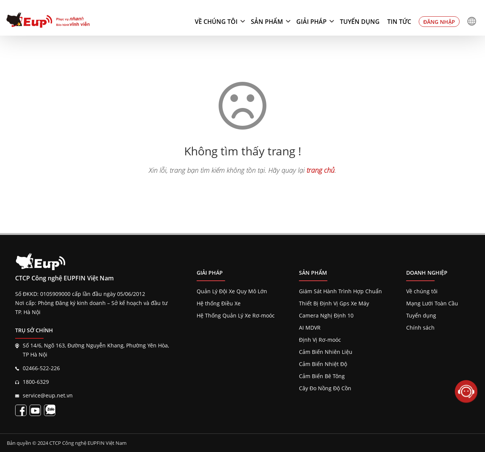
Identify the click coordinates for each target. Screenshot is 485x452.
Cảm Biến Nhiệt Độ (323, 364)
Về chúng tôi (216, 21)
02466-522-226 (41, 368)
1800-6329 (36, 381)
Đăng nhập (439, 21)
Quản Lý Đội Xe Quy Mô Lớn (232, 291)
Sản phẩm (267, 21)
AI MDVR (310, 327)
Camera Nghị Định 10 (326, 315)
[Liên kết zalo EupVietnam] (49, 410)
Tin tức (399, 21)
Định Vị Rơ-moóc (320, 339)
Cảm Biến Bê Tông (322, 376)
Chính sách (420, 327)
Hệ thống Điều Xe (219, 303)
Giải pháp (311, 21)
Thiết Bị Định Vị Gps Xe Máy (334, 303)
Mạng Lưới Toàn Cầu (432, 303)
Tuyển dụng (360, 21)
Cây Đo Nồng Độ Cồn (325, 388)
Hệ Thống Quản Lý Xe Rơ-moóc (236, 315)
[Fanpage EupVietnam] (21, 410)
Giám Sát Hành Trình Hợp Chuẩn (340, 291)
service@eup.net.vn (48, 395)
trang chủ (321, 170)
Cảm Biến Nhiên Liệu (325, 351)
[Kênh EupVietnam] (35, 410)
